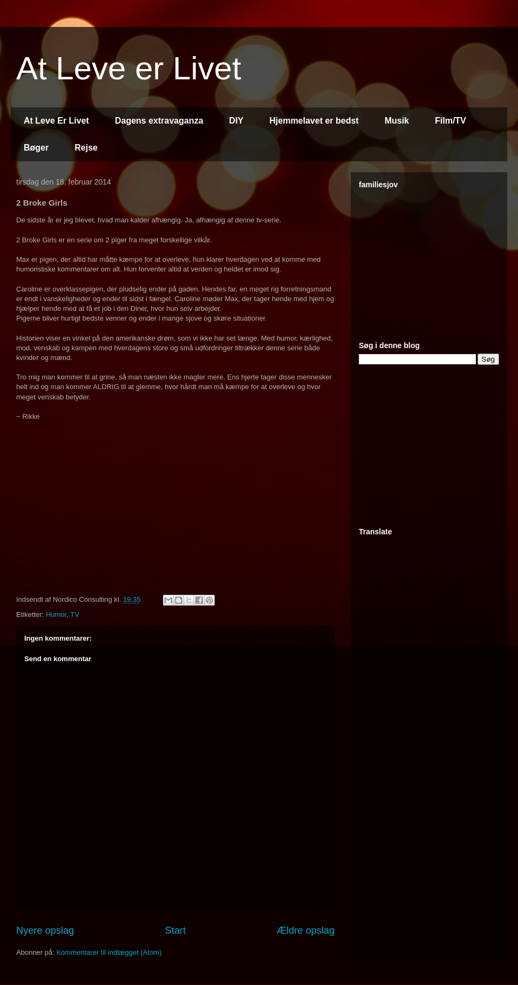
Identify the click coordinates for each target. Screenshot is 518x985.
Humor (56, 614)
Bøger (36, 147)
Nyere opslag (45, 930)
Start (175, 930)
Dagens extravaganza (159, 120)
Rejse (86, 147)
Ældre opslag (306, 930)
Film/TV (450, 120)
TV (74, 614)
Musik (397, 120)
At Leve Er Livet (56, 120)
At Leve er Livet (128, 68)
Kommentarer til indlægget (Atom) (108, 952)
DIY (236, 120)
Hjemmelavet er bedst (313, 120)
